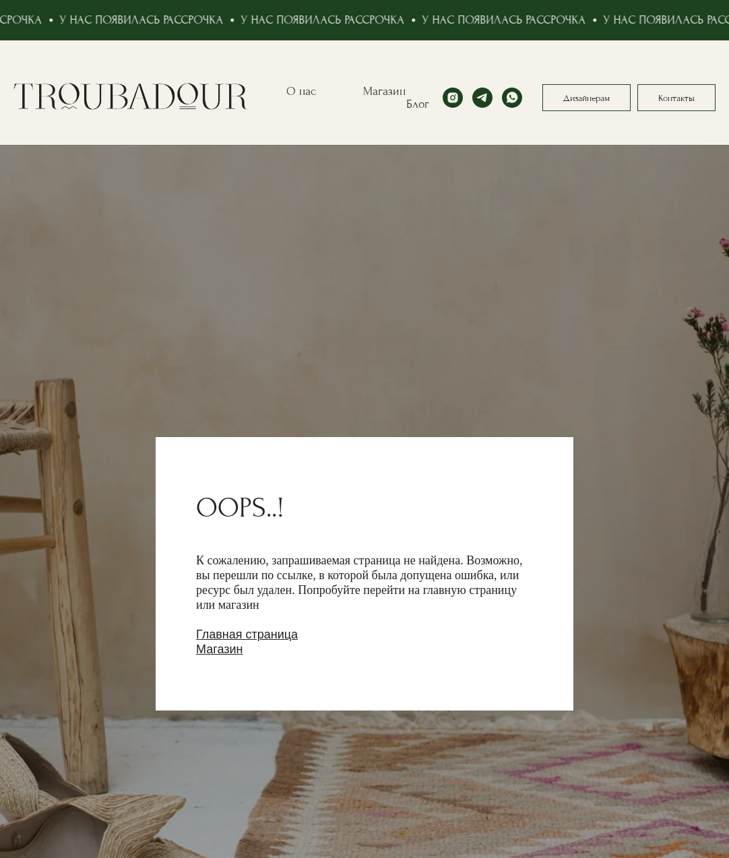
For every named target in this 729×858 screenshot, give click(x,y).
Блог (417, 104)
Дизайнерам (586, 98)
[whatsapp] (512, 98)
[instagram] (453, 98)
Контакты (676, 98)
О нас (301, 91)
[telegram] (482, 98)
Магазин (384, 91)
